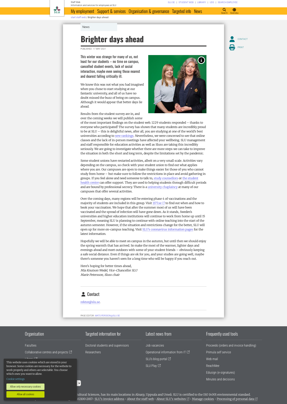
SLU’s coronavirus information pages (167, 229)
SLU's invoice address (109, 399)
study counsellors (166, 178)
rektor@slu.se (90, 302)
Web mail (212, 359)
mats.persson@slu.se (107, 315)
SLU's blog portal (156, 359)
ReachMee (212, 366)
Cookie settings (15, 379)
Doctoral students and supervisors (107, 345)
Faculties (30, 345)
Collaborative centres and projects (46, 352)
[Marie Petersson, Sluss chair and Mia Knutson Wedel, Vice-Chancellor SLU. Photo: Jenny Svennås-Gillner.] (201, 60)
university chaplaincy (163, 187)
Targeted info (181, 11)
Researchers (93, 352)
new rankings (124, 136)
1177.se (157, 203)
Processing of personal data (235, 399)
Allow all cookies (25, 394)
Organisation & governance (149, 11)
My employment (82, 11)
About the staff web (140, 399)
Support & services (111, 11)
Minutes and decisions (220, 379)
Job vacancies (155, 345)
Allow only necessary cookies (25, 386)
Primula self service (218, 352)
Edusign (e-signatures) (220, 372)
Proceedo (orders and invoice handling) (231, 345)
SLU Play (151, 366)
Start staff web (78, 17)
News (198, 11)
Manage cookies (203, 399)
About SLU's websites (171, 399)
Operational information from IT (166, 352)
